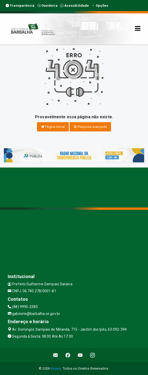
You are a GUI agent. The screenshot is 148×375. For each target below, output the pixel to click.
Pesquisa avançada (90, 127)
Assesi (56, 368)
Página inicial (53, 127)
